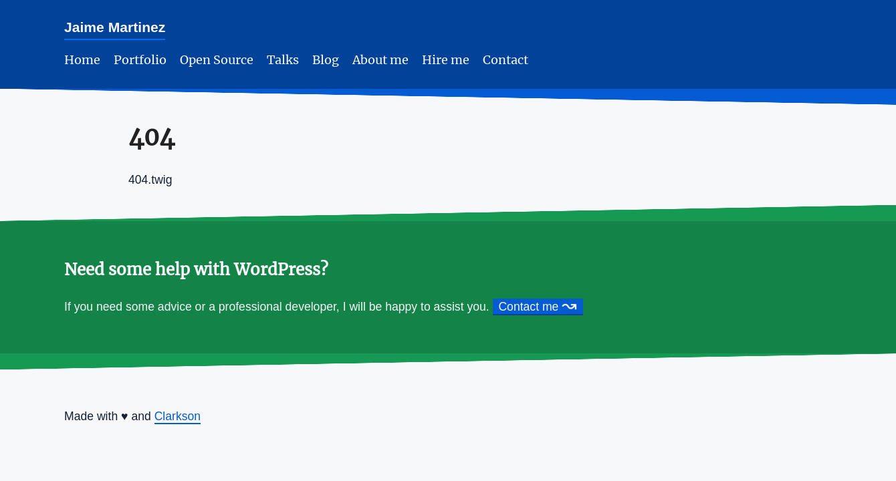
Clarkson (177, 416)
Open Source (216, 60)
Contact (505, 60)
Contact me (537, 307)
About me (380, 60)
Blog (325, 60)
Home (82, 60)
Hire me (445, 60)
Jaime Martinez (114, 27)
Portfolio (140, 60)
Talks (283, 60)
